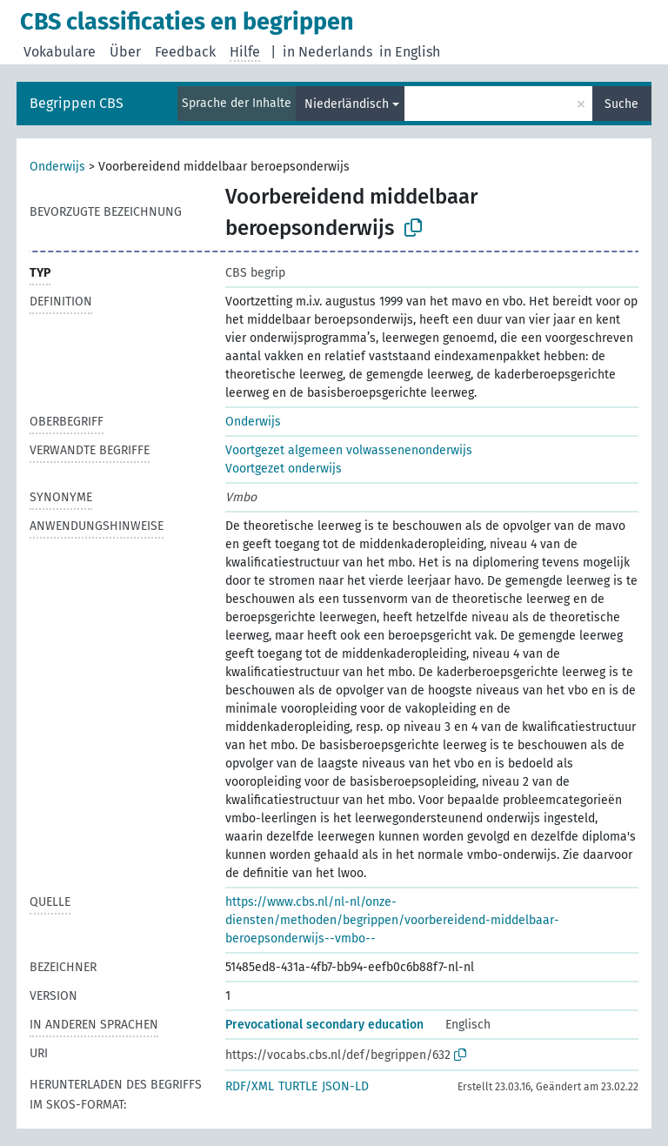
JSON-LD (345, 1086)
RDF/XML (249, 1086)
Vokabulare (59, 52)
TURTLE (297, 1086)
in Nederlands (327, 52)
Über (125, 52)
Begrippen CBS (77, 103)
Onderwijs (57, 166)
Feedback (185, 52)
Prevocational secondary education (324, 1024)
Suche (621, 104)
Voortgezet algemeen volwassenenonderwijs (348, 450)
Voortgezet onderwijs (283, 468)
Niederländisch (346, 104)
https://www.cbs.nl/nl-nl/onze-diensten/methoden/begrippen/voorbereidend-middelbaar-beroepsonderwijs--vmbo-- (392, 920)
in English (409, 52)
